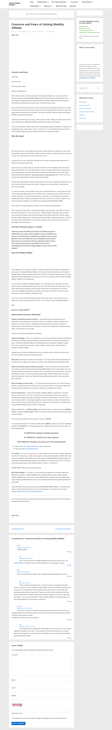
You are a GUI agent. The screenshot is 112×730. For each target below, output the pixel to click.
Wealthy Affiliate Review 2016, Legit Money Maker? (27, 491)
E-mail (13, 688)
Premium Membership (31, 448)
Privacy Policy (82, 118)
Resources (48, 6)
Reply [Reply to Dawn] (70, 576)
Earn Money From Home (85, 108)
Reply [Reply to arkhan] (70, 551)
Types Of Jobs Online (84, 105)
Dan (20, 556)
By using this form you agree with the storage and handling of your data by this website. (40, 718)
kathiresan (19, 606)
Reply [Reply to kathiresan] (70, 619)
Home (32, 2)
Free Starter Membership (31, 446)
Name (13, 680)
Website (14, 695)
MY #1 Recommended (60, 2)
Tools (42, 31)
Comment (15, 655)
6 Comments (51, 31)
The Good (75, 2)
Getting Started (43, 2)
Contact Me (82, 115)
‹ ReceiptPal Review (18, 529)
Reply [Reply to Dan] (70, 565)
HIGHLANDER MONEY (14, 4)
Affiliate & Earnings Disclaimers (86, 111)
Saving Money (36, 6)
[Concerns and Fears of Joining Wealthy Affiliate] (28, 31)
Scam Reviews (88, 2)
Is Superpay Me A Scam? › (63, 529)
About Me (73, 6)
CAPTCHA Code (17, 713)
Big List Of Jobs (61, 6)
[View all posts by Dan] (13, 31)
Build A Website (83, 102)
